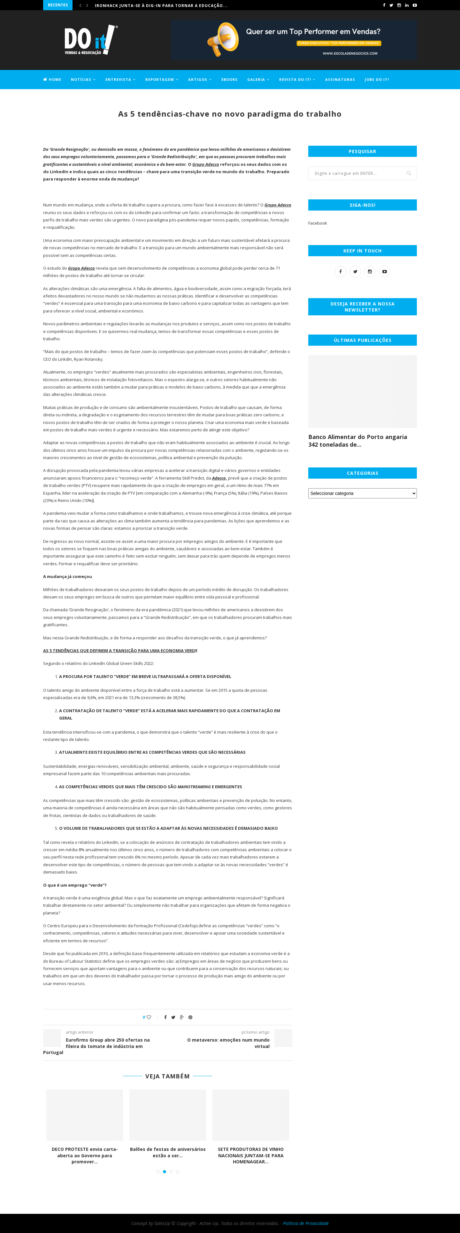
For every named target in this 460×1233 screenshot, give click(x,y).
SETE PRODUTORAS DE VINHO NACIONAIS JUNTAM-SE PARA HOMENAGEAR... (251, 1155)
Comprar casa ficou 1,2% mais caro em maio (148, 5)
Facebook (317, 223)
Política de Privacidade (306, 1223)
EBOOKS (229, 79)
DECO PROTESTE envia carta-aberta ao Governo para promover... (85, 1155)
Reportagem (159, 79)
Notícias (81, 79)
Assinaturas (340, 79)
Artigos (197, 79)
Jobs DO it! (377, 79)
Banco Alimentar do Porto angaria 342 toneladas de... (357, 440)
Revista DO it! (295, 79)
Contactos (56, 98)
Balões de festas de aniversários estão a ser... (168, 1152)
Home (52, 79)
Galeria (256, 79)
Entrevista (118, 79)
